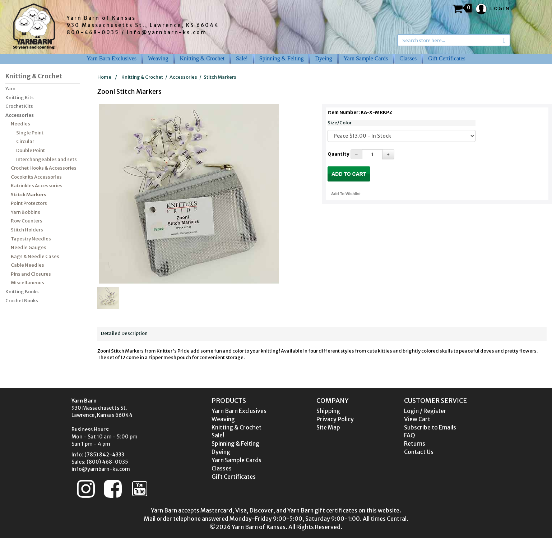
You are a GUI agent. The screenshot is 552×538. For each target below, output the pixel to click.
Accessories (19, 115)
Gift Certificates (446, 58)
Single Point (29, 133)
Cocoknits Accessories (36, 177)
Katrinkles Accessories (36, 186)
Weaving (158, 58)
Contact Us (418, 451)
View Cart (417, 419)
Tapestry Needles (31, 239)
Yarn (10, 89)
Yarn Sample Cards (366, 58)
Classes (408, 58)
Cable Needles (27, 265)
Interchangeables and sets (46, 159)
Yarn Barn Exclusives (111, 58)
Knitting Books (22, 292)
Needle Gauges (28, 247)
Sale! (242, 58)
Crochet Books (21, 301)
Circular (25, 141)
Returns (414, 443)
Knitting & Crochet (202, 58)
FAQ (409, 435)
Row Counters (26, 221)
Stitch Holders (27, 230)
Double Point (30, 150)
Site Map (328, 427)
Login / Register (425, 410)
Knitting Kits (19, 98)
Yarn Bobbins (25, 212)
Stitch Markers (28, 195)
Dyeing (323, 58)
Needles (20, 124)
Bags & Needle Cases (35, 256)
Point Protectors (29, 203)
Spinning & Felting (281, 58)
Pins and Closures (31, 274)
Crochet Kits (19, 106)
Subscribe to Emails (430, 427)
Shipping (328, 410)
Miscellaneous (27, 283)
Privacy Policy (335, 419)
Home (104, 77)
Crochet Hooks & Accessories (43, 168)
